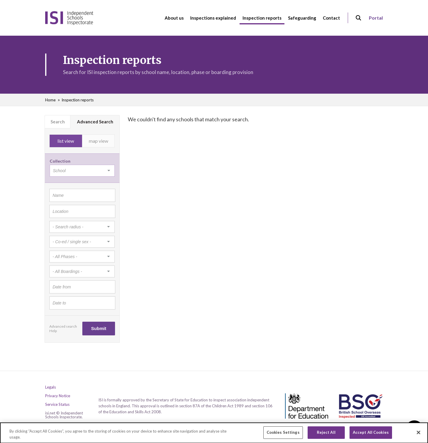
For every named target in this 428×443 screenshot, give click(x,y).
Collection (60, 161)
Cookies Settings (283, 434)
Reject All (326, 434)
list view (65, 141)
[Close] (418, 434)
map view (98, 141)
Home (50, 100)
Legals (50, 387)
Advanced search (63, 326)
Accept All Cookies (371, 434)
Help (53, 331)
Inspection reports (78, 100)
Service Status (57, 404)
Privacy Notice (57, 396)
